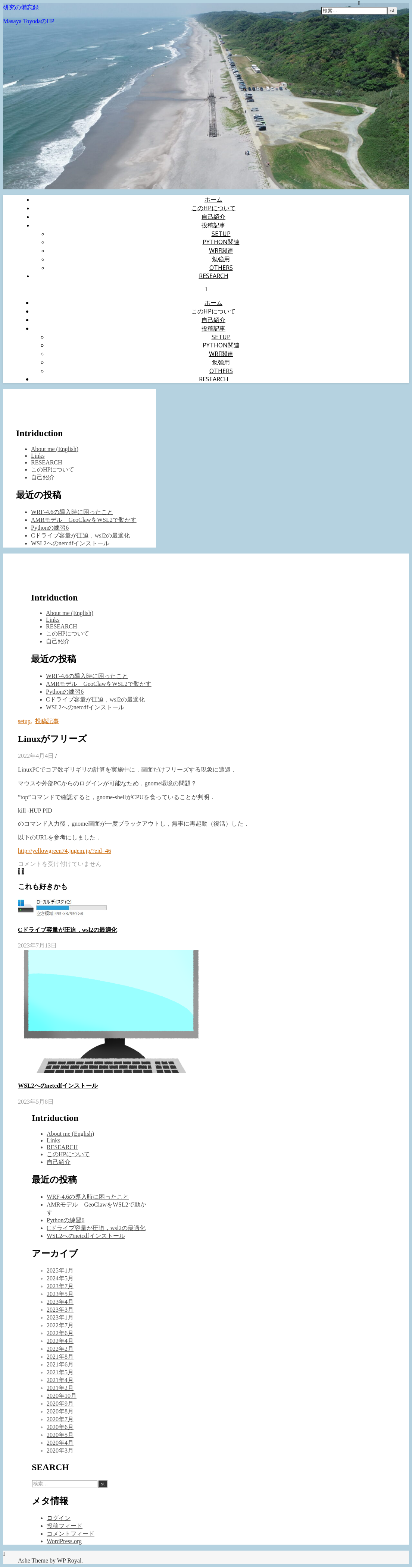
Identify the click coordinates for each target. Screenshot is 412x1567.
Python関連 (221, 242)
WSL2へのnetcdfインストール (70, 543)
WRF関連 (221, 250)
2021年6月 (60, 1364)
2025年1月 (60, 1270)
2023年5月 (60, 1294)
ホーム (213, 199)
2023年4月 (60, 1302)
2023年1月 (60, 1317)
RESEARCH (213, 276)
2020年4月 (60, 1443)
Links (37, 456)
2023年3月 (60, 1309)
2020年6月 (60, 1427)
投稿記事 (213, 225)
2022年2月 (60, 1349)
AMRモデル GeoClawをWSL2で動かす (84, 520)
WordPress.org (64, 1541)
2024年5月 (60, 1278)
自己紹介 (213, 216)
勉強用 (221, 259)
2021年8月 (60, 1356)
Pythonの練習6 (50, 527)
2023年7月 (60, 1286)
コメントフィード (70, 1533)
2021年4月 (60, 1380)
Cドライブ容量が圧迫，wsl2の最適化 (80, 535)
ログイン (59, 1518)
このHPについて (213, 208)
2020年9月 (60, 1403)
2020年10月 (62, 1396)
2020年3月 (60, 1450)
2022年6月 (60, 1333)
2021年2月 (60, 1388)
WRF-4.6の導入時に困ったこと (72, 512)
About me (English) (54, 449)
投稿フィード (64, 1526)
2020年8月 (60, 1411)
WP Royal (69, 1560)
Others (221, 268)
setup (221, 234)
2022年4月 (60, 1341)
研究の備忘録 (21, 7)
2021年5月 (60, 1372)
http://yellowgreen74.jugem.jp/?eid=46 (64, 851)
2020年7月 (60, 1419)
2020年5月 (60, 1435)
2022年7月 (60, 1325)
